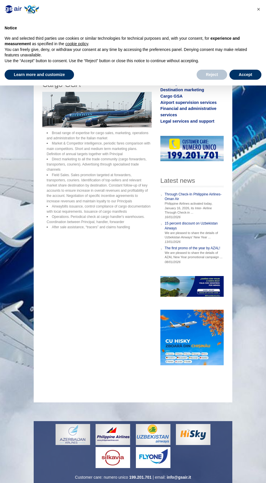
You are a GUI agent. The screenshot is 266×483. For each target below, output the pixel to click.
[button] (258, 9)
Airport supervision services (188, 102)
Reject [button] (212, 74)
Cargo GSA (171, 96)
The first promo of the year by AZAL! (192, 248)
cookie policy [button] (76, 43)
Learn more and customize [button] (39, 74)
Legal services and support (187, 121)
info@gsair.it (179, 477)
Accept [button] (245, 74)
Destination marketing (182, 90)
